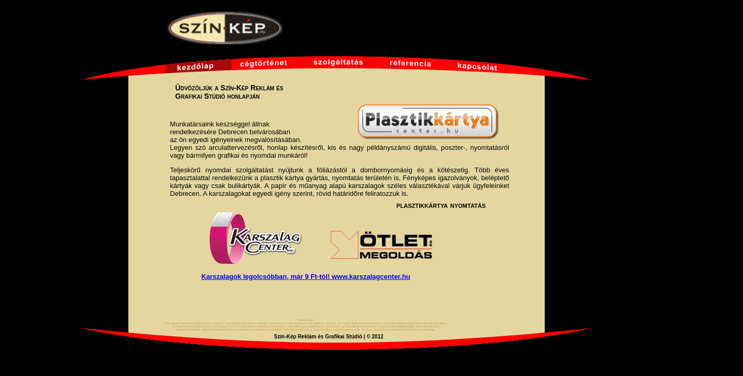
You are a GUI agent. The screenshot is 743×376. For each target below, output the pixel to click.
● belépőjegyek (263, 326)
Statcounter (305, 320)
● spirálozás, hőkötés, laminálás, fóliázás (281, 329)
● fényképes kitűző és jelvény (231, 326)
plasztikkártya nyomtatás (441, 205)
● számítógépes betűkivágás (330, 329)
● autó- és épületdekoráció (369, 329)
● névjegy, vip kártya (336, 323)
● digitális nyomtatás (269, 323)
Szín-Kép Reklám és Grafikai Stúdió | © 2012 (329, 336)
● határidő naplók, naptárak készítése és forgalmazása (214, 329)
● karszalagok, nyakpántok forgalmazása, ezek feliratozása (398, 326)
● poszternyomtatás (365, 323)
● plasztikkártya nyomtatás (302, 323)
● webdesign (426, 329)
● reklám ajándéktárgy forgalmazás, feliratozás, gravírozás (315, 326)
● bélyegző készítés (403, 329)
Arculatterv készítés (178, 323)
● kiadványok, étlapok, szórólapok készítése (223, 323)
